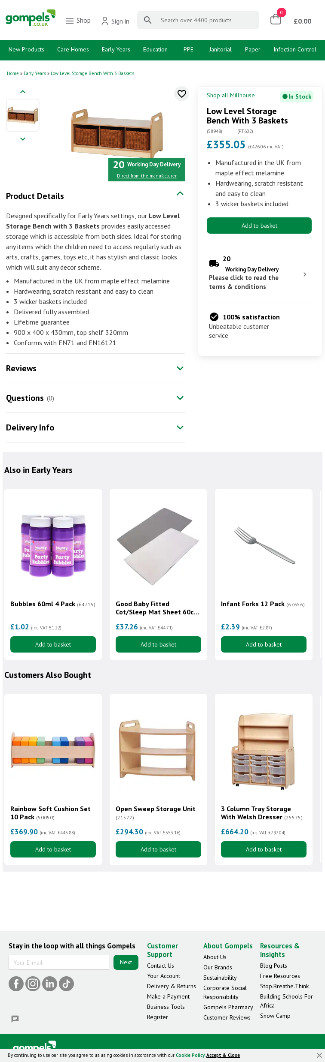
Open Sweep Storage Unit (156, 813)
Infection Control (294, 49)
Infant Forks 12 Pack (263, 604)
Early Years (116, 49)
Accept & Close (223, 1055)
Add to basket (259, 225)
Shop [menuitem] (77, 21)
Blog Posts (273, 965)
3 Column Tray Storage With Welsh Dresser (262, 813)
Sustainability (220, 977)
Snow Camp (275, 1016)
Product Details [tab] (35, 196)
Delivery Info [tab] (30, 427)
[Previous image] (23, 92)
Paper (253, 49)
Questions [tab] (25, 397)
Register (157, 1017)
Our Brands (217, 967)
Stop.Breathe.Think (284, 986)
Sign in (115, 21)
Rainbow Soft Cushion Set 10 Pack (50, 813)
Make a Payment (168, 996)
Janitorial (220, 49)
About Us (215, 957)
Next (126, 962)
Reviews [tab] (21, 368)
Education (155, 49)
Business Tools (166, 1007)
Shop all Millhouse (231, 95)
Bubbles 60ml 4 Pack (52, 604)
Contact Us (160, 965)
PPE (188, 49)
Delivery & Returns (171, 986)
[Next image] (23, 139)
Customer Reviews (227, 1017)
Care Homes (73, 49)
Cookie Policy (190, 1055)
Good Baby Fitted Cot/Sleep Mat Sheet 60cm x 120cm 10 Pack (157, 608)
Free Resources (280, 976)
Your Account (163, 976)
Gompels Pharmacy (228, 1007)
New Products (26, 49)
